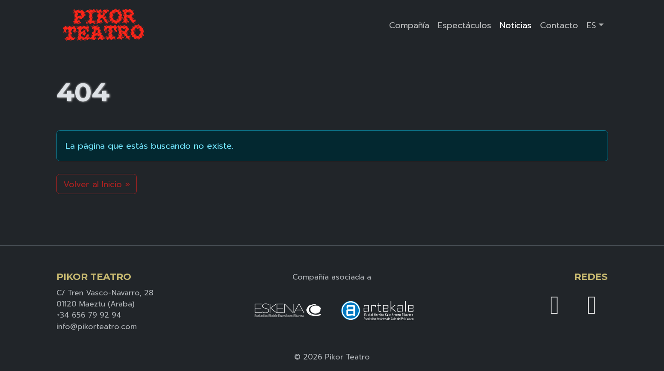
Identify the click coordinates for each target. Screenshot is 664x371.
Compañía (409, 25)
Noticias (515, 25)
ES (591, 25)
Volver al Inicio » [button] (96, 184)
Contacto (559, 25)
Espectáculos (464, 25)
